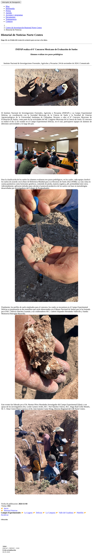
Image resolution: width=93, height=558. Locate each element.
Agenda (9, 13)
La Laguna (27, 513)
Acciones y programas (14, 15)
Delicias (37, 513)
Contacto (9, 21)
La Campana (49, 513)
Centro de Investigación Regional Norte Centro (24, 28)
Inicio (4, 508)
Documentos (10, 17)
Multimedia (10, 9)
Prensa (8, 11)
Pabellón (78, 513)
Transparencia (11, 19)
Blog (7, 6)
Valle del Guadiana (64, 513)
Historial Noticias (9, 511)
